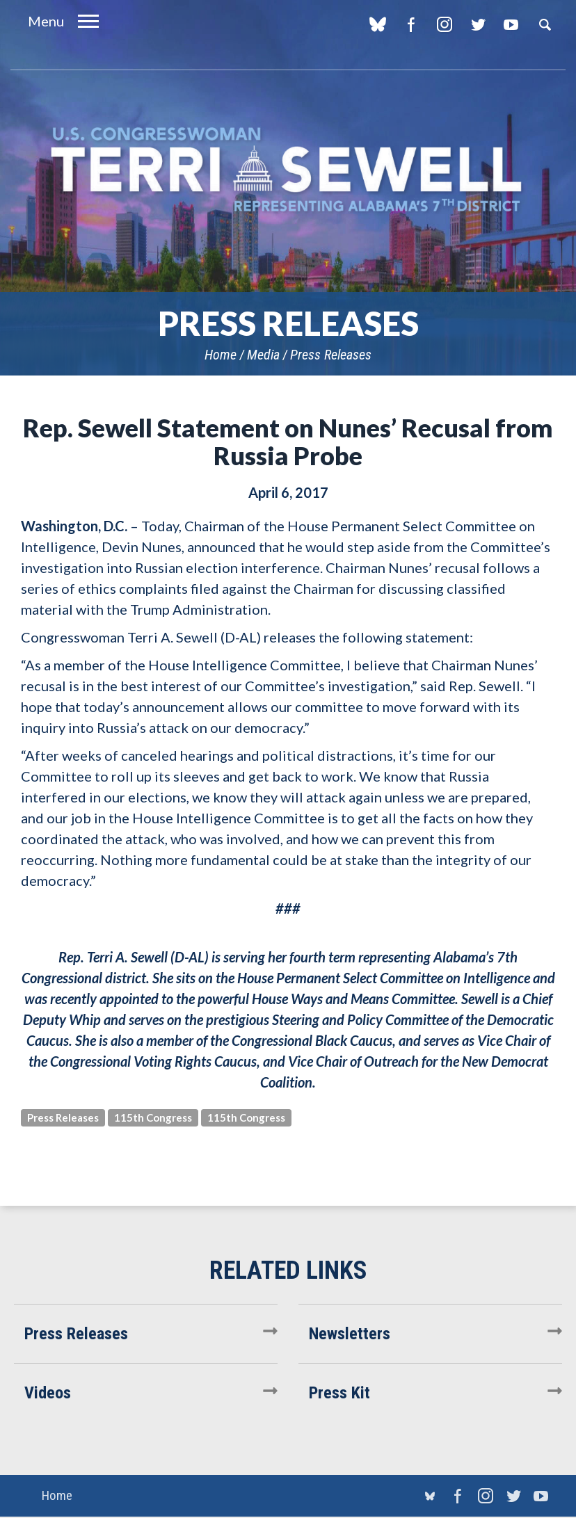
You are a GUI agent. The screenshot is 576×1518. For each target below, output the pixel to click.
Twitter (477, 24)
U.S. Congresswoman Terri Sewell (288, 170)
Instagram (444, 24)
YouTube (511, 24)
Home (221, 354)
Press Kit (339, 1393)
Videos (47, 1393)
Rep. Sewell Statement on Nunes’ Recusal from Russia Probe (288, 441)
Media (263, 354)
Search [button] (544, 24)
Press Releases (330, 354)
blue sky (377, 24)
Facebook (410, 24)
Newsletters (349, 1333)
